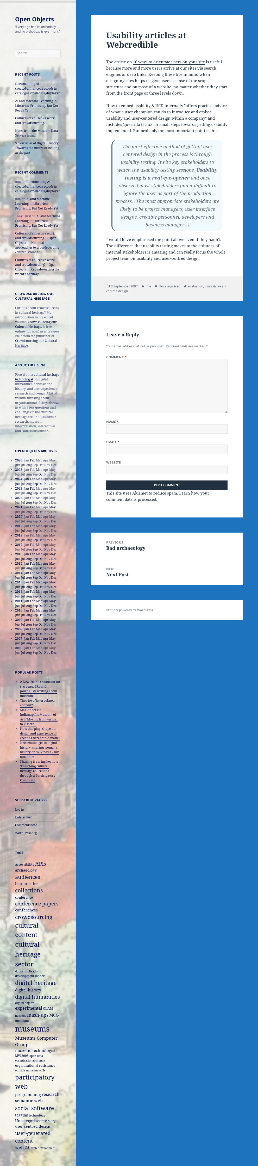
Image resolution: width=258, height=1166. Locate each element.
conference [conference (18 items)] (24, 897)
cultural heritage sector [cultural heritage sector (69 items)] (28, 954)
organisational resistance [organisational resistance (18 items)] (35, 1065)
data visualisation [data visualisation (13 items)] (27, 971)
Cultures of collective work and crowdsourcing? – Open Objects (35, 238)
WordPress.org (26, 833)
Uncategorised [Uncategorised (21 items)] (28, 1120)
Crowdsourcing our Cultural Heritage (36, 324)
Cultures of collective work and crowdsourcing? (35, 120)
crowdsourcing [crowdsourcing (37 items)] (33, 917)
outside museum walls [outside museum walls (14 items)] (30, 1070)
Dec (53, 521)
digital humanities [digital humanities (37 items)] (37, 996)
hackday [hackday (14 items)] (20, 1015)
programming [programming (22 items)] (28, 1094)
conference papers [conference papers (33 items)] (37, 903)
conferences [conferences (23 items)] (26, 910)
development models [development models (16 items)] (30, 976)
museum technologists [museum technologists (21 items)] (36, 1050)
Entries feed (23, 817)
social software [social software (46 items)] (34, 1108)
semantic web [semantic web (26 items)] (29, 1100)
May (52, 507)
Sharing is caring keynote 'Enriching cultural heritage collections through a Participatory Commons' (39, 770)
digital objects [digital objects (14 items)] (24, 1003)
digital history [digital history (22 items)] (28, 989)
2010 (18, 610)
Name (112, 421)
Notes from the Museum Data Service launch (36, 133)
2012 (18, 591)
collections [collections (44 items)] (29, 890)
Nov (47, 493)
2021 (18, 507)
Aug (29, 493)
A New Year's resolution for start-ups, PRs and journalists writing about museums (40, 689)
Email (112, 442)
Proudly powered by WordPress (129, 610)
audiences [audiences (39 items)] (27, 876)
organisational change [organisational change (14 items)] (30, 1060)
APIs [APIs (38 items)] (40, 863)
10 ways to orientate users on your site (169, 61)
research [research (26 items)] (50, 1094)
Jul (23, 530)
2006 (18, 648)
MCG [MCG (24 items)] (54, 1015)
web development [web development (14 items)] (43, 1148)
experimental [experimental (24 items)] (28, 1008)
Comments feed (26, 825)
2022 (18, 498)
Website (113, 462)
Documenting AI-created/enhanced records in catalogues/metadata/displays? (37, 88)
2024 (18, 479)
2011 (18, 601)
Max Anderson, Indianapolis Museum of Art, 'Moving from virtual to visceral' (39, 717)
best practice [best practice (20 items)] (26, 883)
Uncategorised (169, 286)
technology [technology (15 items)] (37, 1115)
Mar (39, 469)
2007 (18, 638)
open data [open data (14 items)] (36, 1056)
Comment (116, 357)
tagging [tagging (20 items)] (21, 1115)
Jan (26, 479)
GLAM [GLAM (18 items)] (48, 1008)
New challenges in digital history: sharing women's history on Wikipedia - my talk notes (39, 750)
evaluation (195, 286)
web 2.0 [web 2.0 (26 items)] (22, 1147)
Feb (32, 460)
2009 (18, 620)
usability (211, 286)
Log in (19, 809)
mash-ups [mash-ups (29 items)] (37, 1015)
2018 (18, 535)
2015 (18, 563)
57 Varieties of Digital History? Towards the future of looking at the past (37, 148)
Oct (41, 474)
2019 (18, 526)
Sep (35, 484)
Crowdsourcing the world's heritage (37, 271)
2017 (18, 544)
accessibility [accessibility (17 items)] (24, 864)
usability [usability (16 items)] (48, 1121)
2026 (18, 460)
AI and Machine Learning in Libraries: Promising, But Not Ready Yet (36, 106)
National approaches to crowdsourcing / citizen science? (37, 247)
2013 (18, 582)
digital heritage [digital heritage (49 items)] (36, 982)
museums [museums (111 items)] (32, 1028)
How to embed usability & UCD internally (144, 105)
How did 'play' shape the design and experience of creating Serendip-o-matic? (40, 733)
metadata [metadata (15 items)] (22, 1021)
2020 (18, 516)
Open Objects (34, 19)
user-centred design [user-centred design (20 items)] (32, 1126)
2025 (18, 469)
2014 (18, 573)
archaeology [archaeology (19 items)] (26, 870)
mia (148, 286)
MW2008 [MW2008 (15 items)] (22, 1055)
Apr (45, 554)
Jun (17, 484)
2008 (18, 629)
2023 (18, 488)
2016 (18, 554)
